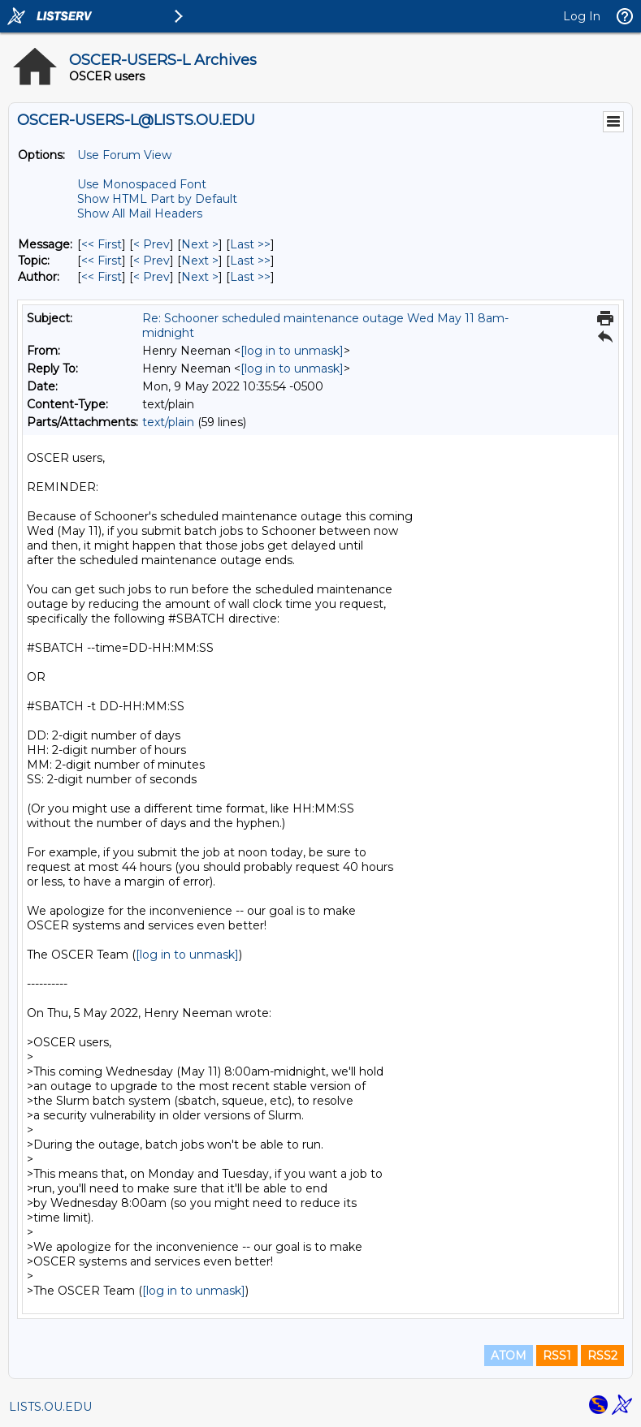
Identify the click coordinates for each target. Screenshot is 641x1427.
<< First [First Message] (101, 244)
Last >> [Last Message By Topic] (250, 260)
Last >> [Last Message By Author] (250, 276)
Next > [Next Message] (200, 244)
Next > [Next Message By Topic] (200, 260)
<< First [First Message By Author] (101, 276)
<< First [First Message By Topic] (101, 260)
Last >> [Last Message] (250, 244)
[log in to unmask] (292, 350)
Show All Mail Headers (139, 213)
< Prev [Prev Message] (151, 244)
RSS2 (602, 1355)
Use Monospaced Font (141, 184)
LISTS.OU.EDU (50, 1406)
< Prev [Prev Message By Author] (151, 276)
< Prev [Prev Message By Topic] (151, 260)
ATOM (508, 1355)
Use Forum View (124, 155)
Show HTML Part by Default (157, 199)
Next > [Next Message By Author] (200, 276)
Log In (581, 16)
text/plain (168, 422)
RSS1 (557, 1355)
